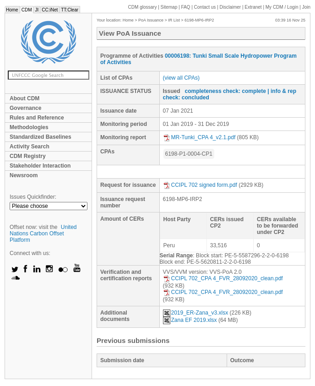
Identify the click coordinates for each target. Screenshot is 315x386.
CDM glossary (142, 7)
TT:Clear (69, 9)
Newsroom (24, 175)
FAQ (185, 7)
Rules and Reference (37, 117)
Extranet (252, 7)
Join (306, 7)
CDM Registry (28, 156)
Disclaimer (230, 7)
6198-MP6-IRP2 (199, 20)
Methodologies (29, 127)
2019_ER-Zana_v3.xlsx (195, 313)
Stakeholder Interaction (40, 166)
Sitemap (169, 7)
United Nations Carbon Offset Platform (43, 233)
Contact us (205, 7)
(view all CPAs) (181, 78)
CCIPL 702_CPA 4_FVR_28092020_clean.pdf (223, 278)
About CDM (24, 98)
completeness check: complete (225, 91)
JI (36, 9)
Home (12, 9)
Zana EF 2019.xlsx (190, 320)
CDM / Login (282, 7)
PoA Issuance (150, 20)
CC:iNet (50, 9)
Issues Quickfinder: (33, 197)
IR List (174, 20)
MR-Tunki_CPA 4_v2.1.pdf (199, 137)
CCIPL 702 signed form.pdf (200, 185)
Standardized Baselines (40, 137)
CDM (27, 9)
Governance (25, 108)
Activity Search (29, 146)
